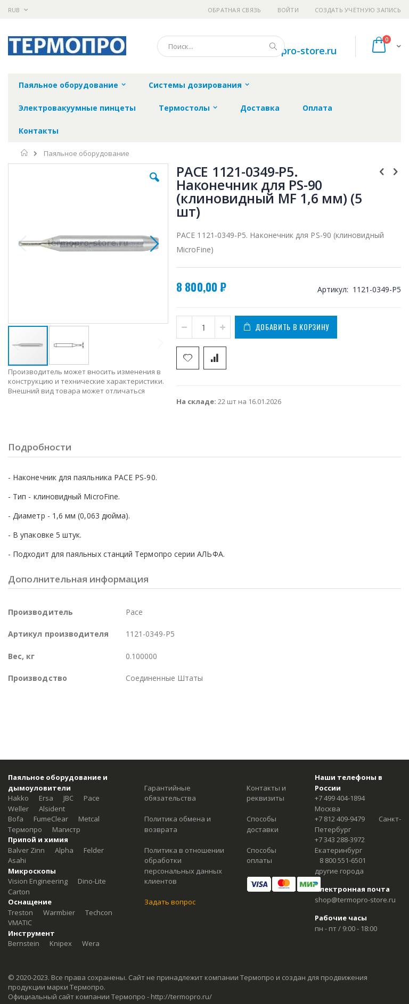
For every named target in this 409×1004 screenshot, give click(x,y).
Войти (288, 10)
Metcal (89, 819)
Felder (94, 850)
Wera (91, 943)
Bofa (15, 819)
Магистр (66, 829)
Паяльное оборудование (86, 153)
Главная (25, 153)
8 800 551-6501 (343, 860)
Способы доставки (263, 824)
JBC (68, 798)
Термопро (25, 829)
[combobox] (221, 46)
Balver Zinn (26, 850)
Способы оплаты (261, 855)
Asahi (17, 860)
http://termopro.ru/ (181, 996)
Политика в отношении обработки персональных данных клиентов (184, 865)
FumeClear (51, 819)
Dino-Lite (92, 881)
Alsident (52, 808)
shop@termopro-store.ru (355, 899)
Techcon (98, 912)
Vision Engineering (38, 881)
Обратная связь (234, 10)
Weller (18, 808)
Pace (92, 798)
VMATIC (20, 922)
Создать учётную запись (358, 10)
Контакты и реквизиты (266, 793)
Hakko (18, 798)
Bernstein (23, 943)
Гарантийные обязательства (170, 793)
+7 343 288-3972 (340, 839)
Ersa (46, 798)
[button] (154, 185)
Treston (20, 912)
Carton (19, 891)
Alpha (64, 850)
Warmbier (59, 912)
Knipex (61, 943)
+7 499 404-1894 (340, 798)
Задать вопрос (169, 902)
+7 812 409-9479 (340, 819)
